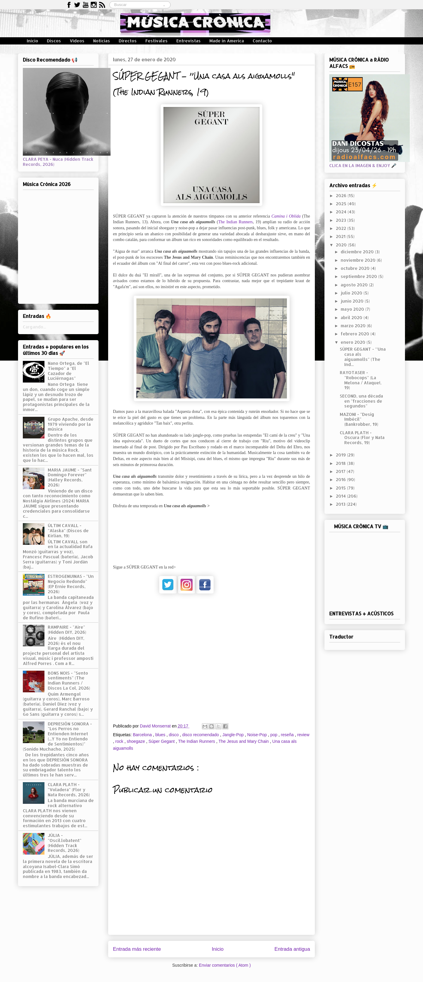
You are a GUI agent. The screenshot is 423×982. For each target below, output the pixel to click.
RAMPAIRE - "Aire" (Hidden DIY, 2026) (67, 629)
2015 (341, 487)
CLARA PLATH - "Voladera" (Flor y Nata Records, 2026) (69, 789)
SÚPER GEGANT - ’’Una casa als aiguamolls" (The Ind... (363, 356)
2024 (342, 211)
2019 (341, 454)
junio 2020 (353, 300)
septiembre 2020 (359, 276)
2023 (341, 220)
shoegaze (136, 741)
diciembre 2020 (358, 251)
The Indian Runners (235, 222)
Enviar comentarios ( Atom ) (225, 965)
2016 (341, 479)
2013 (341, 504)
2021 (341, 236)
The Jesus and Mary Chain (244, 741)
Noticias (101, 40)
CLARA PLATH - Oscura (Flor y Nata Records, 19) (362, 437)
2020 (342, 244)
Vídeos (77, 40)
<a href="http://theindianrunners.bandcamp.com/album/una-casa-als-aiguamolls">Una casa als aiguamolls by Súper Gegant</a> (211, 533)
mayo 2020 (353, 309)
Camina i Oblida (286, 216)
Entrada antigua (292, 949)
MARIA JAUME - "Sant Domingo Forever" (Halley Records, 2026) (70, 477)
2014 (341, 496)
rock (119, 741)
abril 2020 (352, 317)
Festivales (156, 40)
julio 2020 (352, 292)
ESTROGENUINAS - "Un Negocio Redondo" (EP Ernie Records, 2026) (71, 584)
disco (174, 734)
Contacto (262, 40)
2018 (341, 463)
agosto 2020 (355, 284)
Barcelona (143, 734)
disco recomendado (201, 734)
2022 (341, 228)
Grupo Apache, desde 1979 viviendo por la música (70, 424)
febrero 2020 (355, 333)
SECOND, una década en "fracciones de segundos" (361, 401)
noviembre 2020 (359, 260)
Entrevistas (188, 40)
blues (160, 734)
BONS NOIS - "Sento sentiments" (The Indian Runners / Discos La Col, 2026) (69, 680)
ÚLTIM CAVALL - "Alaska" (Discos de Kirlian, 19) (68, 530)
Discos (54, 40)
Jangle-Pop (233, 734)
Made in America (226, 40)
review (303, 734)
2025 (342, 203)
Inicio (32, 40)
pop (274, 734)
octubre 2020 (356, 268)
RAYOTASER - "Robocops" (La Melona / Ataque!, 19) (361, 380)
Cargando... (34, 326)
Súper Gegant (162, 741)
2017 (341, 471)
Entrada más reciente (137, 949)
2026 (342, 195)
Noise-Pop (257, 734)
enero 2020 (354, 342)
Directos (128, 40)
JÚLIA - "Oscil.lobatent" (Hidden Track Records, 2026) (64, 843)
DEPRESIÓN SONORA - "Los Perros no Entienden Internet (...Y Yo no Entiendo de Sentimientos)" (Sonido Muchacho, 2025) (57, 736)
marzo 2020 (354, 325)
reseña (288, 734)
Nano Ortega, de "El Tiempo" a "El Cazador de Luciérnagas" (68, 371)
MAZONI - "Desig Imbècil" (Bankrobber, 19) (359, 419)
